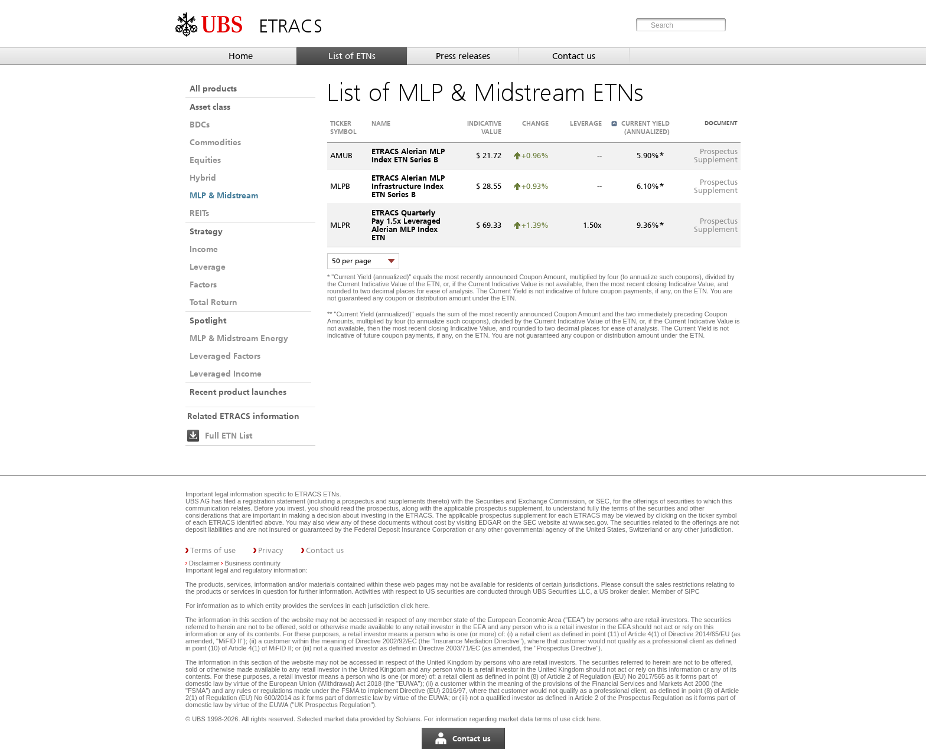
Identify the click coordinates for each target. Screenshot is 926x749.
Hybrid (203, 177)
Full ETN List (228, 435)
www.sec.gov (587, 522)
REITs (199, 213)
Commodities (215, 142)
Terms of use (213, 550)
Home (241, 56)
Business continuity (253, 563)
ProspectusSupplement (716, 155)
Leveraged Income (226, 373)
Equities (205, 160)
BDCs (200, 124)
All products (213, 88)
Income (204, 249)
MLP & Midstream (224, 195)
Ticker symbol (343, 127)
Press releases (463, 56)
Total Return (213, 302)
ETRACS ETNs (317, 494)
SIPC (692, 591)
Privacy (270, 550)
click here (414, 605)
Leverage (208, 267)
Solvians (408, 718)
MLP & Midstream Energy (239, 338)
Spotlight (208, 320)
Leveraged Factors (225, 356)
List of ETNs (352, 56)
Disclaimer (204, 563)
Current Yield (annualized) (645, 127)
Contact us (573, 56)
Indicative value (484, 127)
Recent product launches (238, 392)
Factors (203, 284)
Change (535, 123)
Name (380, 123)
